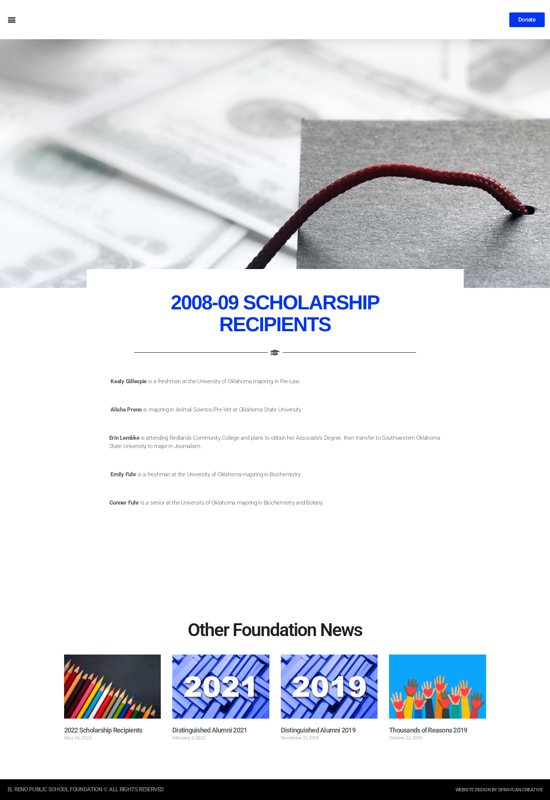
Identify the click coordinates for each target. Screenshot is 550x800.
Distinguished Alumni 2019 (318, 730)
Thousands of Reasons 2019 (428, 730)
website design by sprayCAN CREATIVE (491, 789)
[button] (11, 20)
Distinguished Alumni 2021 (209, 730)
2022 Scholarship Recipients (103, 730)
